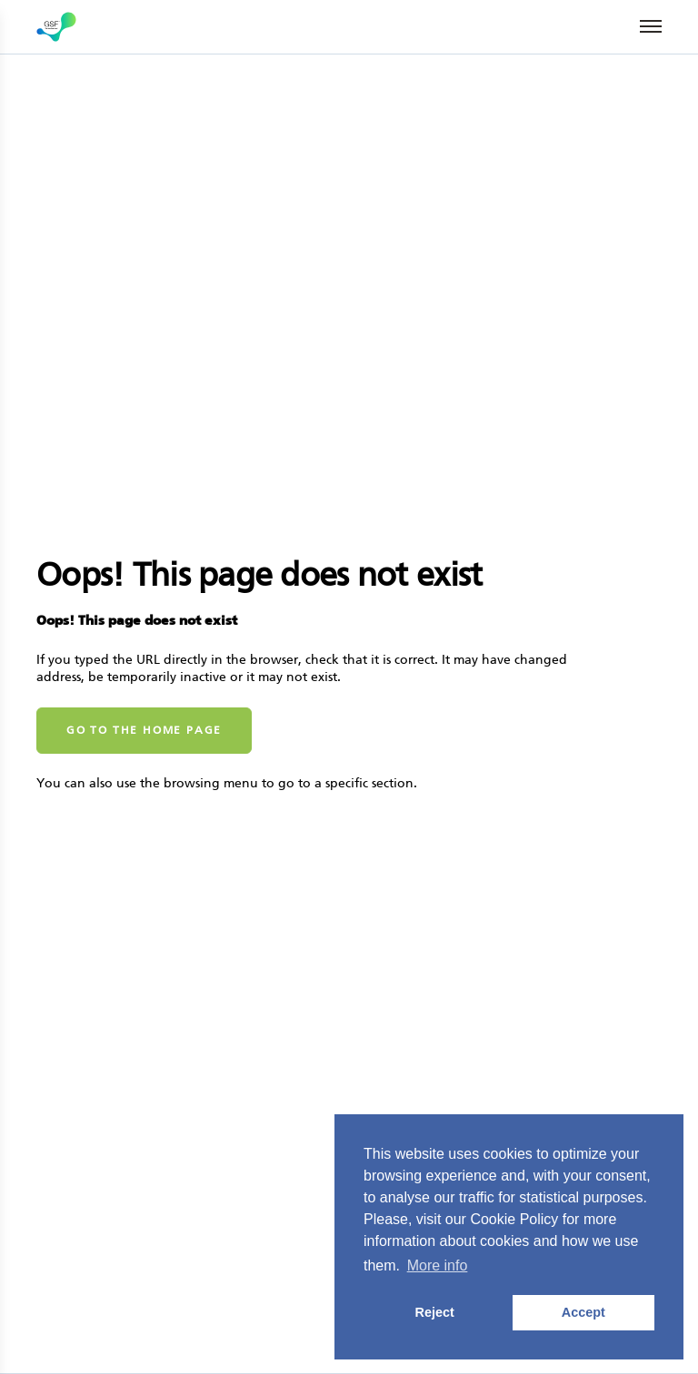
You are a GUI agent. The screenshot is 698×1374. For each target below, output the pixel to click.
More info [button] (437, 1265)
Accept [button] (583, 1312)
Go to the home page (144, 730)
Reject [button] (434, 1312)
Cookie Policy (514, 1219)
